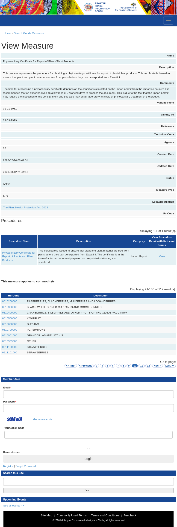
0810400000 (9, 312)
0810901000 (9, 335)
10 (134, 365)
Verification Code (14, 427)
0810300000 (9, 306)
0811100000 (9, 346)
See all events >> (13, 505)
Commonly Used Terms (71, 515)
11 (141, 365)
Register (8, 466)
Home (7, 33)
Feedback (130, 515)
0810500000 (9, 318)
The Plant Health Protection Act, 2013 (25, 207)
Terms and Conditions (105, 515)
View (162, 256)
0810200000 (9, 301)
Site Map (46, 515)
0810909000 (9, 341)
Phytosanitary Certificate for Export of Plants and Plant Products (18, 256)
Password (9, 401)
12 (148, 365)
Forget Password (25, 466)
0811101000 (9, 352)
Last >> (169, 365)
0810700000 (9, 329)
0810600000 (9, 324)
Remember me (11, 452)
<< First (70, 365)
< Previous (85, 365)
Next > (157, 365)
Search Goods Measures (29, 33)
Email (7, 387)
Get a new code (42, 419)
